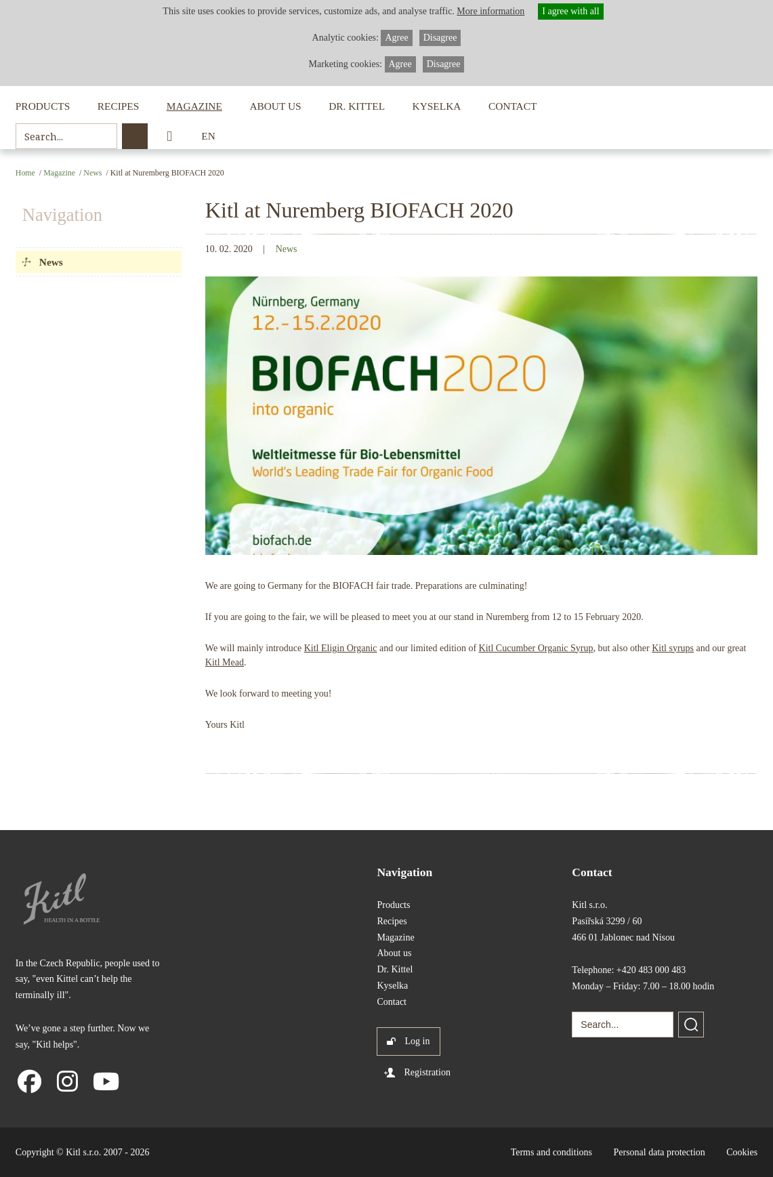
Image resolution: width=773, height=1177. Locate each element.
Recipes (119, 106)
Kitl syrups (673, 648)
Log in (417, 1041)
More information (490, 11)
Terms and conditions (551, 1152)
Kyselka (437, 106)
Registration (427, 1072)
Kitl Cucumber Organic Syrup (536, 648)
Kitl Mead (224, 662)
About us (275, 106)
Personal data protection (659, 1152)
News (92, 173)
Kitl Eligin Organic (340, 648)
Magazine (194, 106)
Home (25, 173)
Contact (512, 106)
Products (43, 106)
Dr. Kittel (357, 106)
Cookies (741, 1152)
